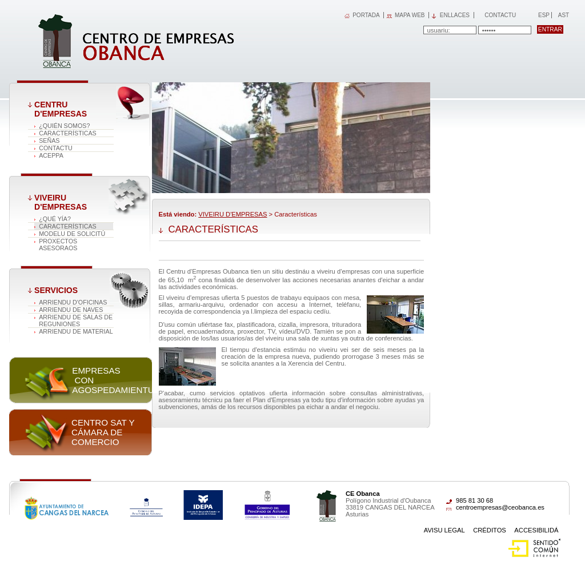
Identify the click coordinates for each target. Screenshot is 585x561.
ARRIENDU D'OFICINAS (73, 302)
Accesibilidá (536, 530)
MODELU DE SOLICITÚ (72, 233)
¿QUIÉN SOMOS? (64, 125)
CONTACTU (56, 148)
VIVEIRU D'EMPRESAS (60, 202)
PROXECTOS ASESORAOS (58, 244)
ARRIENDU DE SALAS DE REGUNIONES (76, 320)
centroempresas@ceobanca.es (500, 507)
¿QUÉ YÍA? (55, 218)
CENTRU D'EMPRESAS (60, 109)
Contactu (500, 15)
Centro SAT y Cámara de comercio (102, 432)
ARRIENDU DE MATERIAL (76, 331)
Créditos (489, 530)
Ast (563, 15)
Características (68, 133)
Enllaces (455, 15)
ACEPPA (51, 155)
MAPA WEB (410, 15)
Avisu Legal (444, 530)
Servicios (56, 290)
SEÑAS (49, 140)
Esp (543, 15)
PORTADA (365, 15)
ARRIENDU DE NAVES (71, 309)
